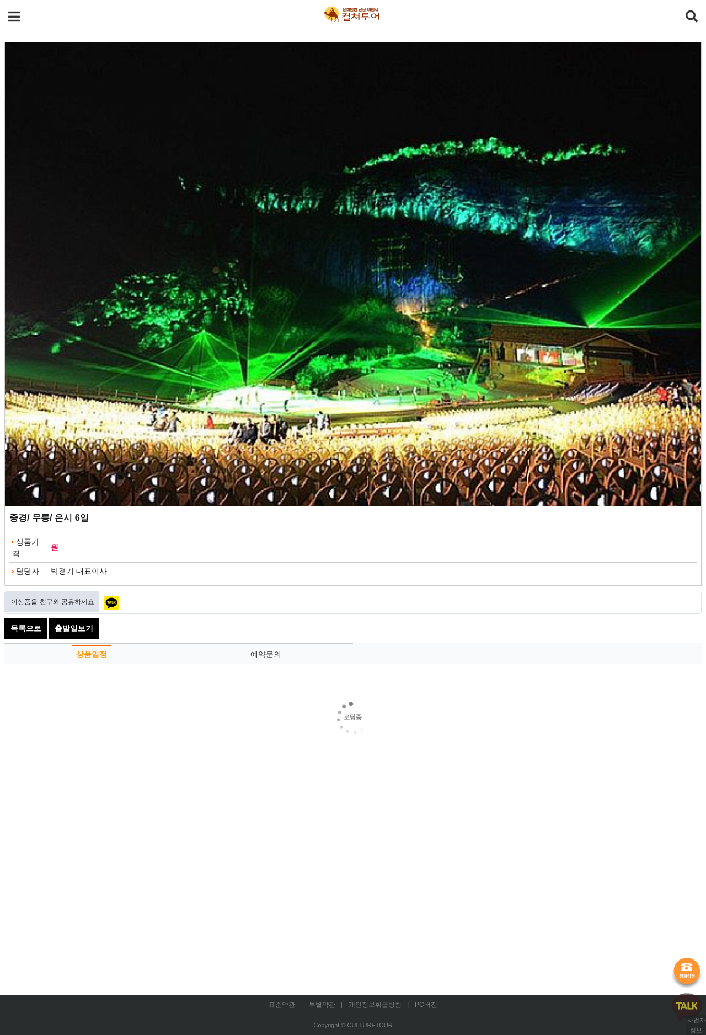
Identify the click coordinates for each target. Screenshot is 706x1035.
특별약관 (322, 1005)
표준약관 (282, 1005)
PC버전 (426, 1005)
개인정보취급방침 (375, 1005)
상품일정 (91, 654)
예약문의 (265, 654)
